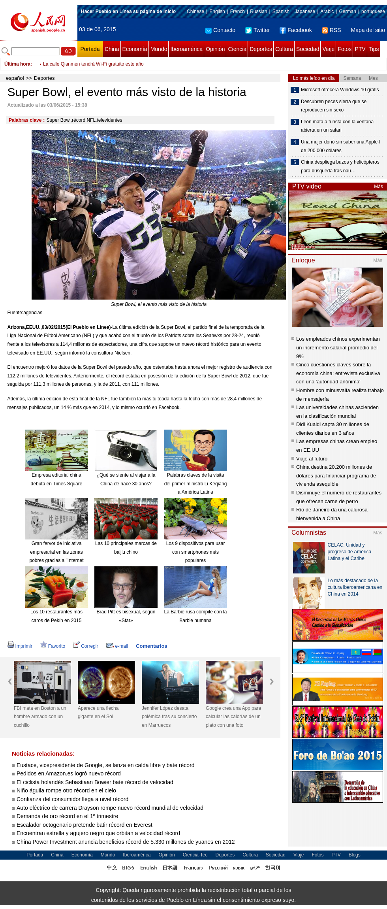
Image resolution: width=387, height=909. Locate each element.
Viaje (328, 49)
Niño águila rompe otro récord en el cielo (66, 790)
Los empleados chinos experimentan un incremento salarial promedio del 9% (338, 347)
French (237, 11)
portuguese (373, 11)
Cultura (284, 49)
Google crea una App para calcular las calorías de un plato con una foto (233, 716)
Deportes (261, 49)
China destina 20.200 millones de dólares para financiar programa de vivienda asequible (336, 475)
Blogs (355, 855)
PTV (360, 49)
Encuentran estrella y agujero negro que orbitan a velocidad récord (98, 833)
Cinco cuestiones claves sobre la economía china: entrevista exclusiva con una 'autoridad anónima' (338, 373)
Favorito (52, 646)
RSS (331, 30)
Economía (134, 49)
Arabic (327, 11)
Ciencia (237, 49)
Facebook (296, 30)
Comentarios (151, 646)
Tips (374, 49)
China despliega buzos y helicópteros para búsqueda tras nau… (340, 166)
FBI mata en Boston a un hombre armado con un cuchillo (40, 716)
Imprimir (20, 646)
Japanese (305, 11)
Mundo (158, 49)
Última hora (17, 64)
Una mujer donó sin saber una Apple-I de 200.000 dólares (340, 146)
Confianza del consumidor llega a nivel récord (72, 799)
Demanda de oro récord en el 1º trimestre (67, 816)
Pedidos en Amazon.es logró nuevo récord (69, 773)
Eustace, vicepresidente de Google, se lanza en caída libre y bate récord (106, 765)
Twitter (257, 30)
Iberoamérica (186, 49)
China (112, 49)
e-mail (117, 646)
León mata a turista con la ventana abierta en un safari (337, 126)
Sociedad (307, 49)
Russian (258, 11)
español (15, 78)
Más (378, 186)
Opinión (215, 49)
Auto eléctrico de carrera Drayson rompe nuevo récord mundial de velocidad (110, 808)
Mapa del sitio (368, 30)
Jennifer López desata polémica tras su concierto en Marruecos (169, 716)
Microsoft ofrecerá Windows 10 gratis (340, 89)
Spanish (280, 11)
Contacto (220, 30)
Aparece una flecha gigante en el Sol (98, 712)
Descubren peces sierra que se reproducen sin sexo (333, 106)
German (347, 11)
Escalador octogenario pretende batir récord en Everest (84, 825)
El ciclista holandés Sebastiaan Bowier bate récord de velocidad (95, 782)
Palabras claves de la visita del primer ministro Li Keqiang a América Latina (195, 483)
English (217, 11)
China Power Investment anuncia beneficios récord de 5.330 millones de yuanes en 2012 (126, 842)
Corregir (85, 646)
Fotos (344, 49)
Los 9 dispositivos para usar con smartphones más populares (195, 552)
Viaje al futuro (311, 459)
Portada (90, 49)
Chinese (195, 11)
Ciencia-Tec (195, 855)
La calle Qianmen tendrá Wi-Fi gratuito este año (93, 64)
